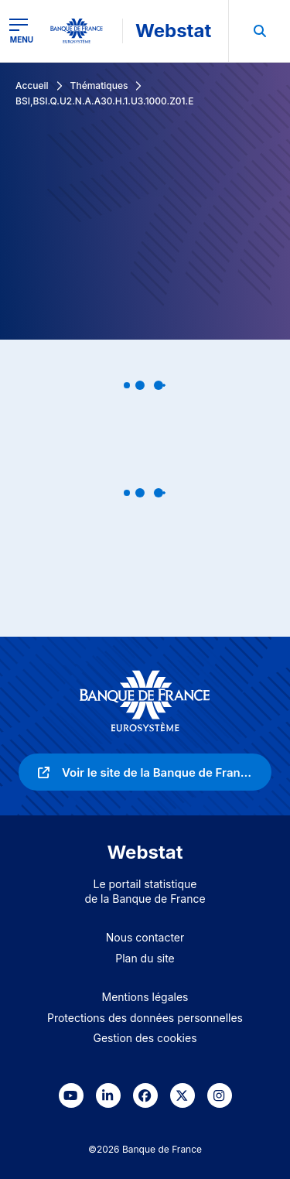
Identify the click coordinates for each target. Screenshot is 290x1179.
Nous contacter (145, 937)
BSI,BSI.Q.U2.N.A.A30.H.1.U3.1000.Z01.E (104, 101)
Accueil (32, 85)
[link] (145, 772)
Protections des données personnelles (145, 1017)
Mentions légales (145, 996)
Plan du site (145, 958)
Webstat (173, 30)
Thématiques (99, 85)
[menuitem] (259, 31)
